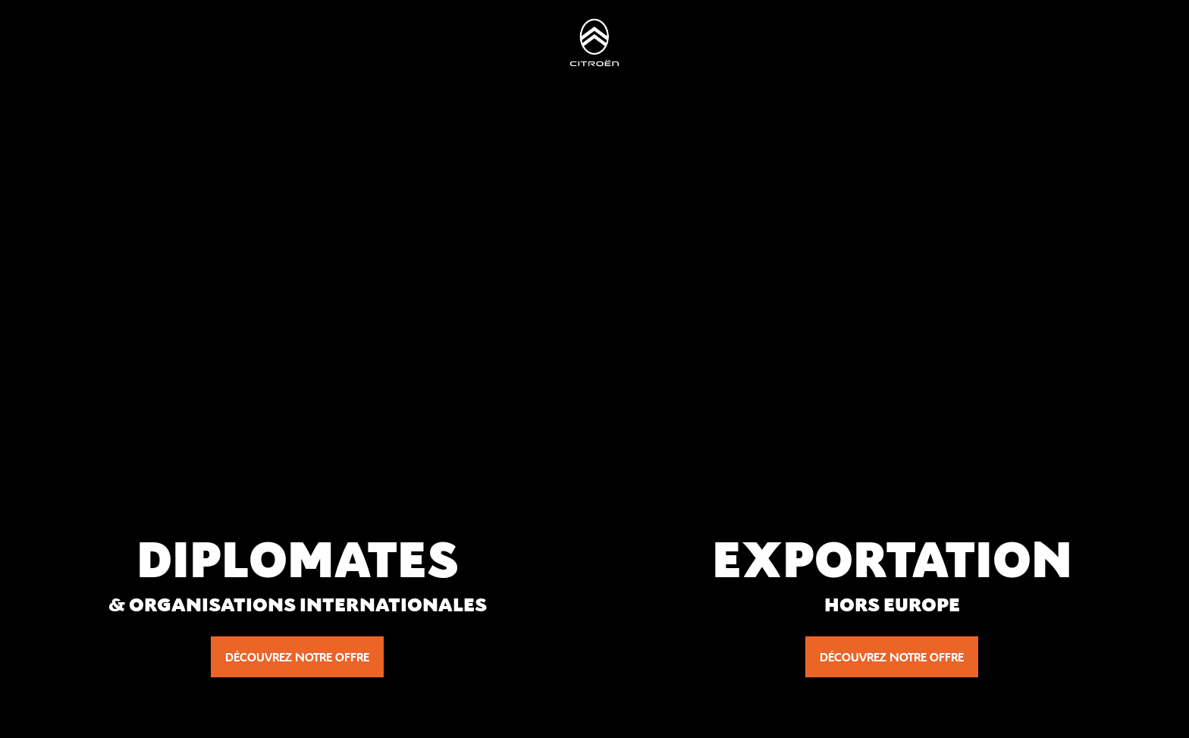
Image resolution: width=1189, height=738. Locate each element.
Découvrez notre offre (297, 656)
